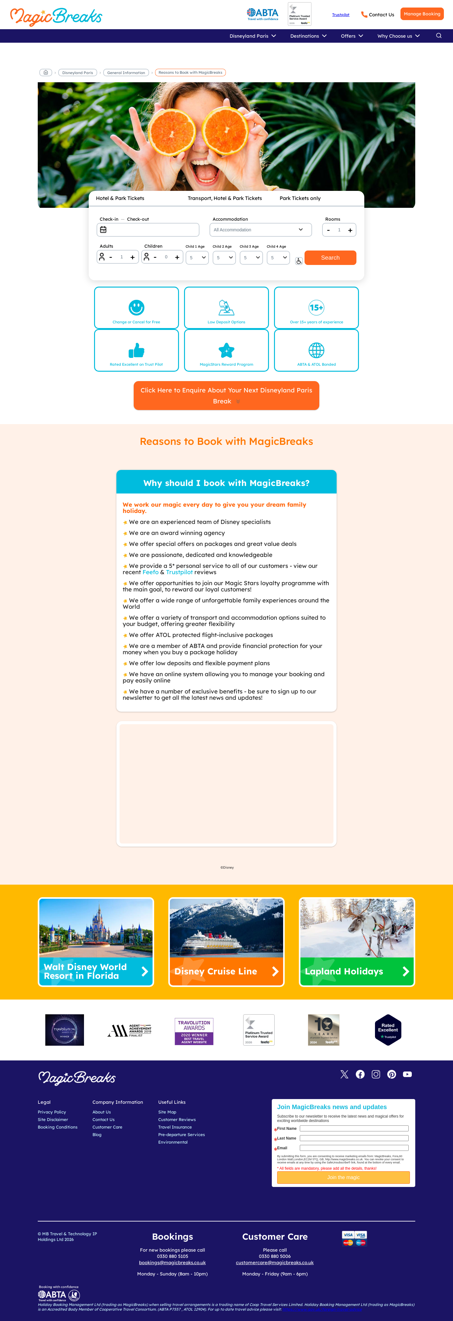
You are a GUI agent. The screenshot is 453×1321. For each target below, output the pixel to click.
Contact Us (381, 15)
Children (153, 246)
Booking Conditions (57, 1127)
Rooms (332, 219)
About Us (101, 1111)
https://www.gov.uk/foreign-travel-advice (322, 1309)
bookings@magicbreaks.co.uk (172, 1262)
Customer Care (107, 1127)
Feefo (151, 572)
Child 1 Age (195, 246)
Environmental (172, 1142)
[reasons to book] (226, 146)
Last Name (286, 1138)
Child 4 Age (276, 246)
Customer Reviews (177, 1119)
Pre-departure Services (181, 1134)
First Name (287, 1128)
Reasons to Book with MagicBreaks (190, 72)
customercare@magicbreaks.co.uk (275, 1262)
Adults (106, 246)
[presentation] (348, 1202)
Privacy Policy (52, 1111)
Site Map (167, 1111)
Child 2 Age (222, 246)
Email (282, 1148)
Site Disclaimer (53, 1119)
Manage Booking (422, 14)
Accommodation (230, 219)
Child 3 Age (249, 246)
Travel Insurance (175, 1127)
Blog (97, 1134)
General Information (126, 72)
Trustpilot (341, 14)
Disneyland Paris (77, 72)
